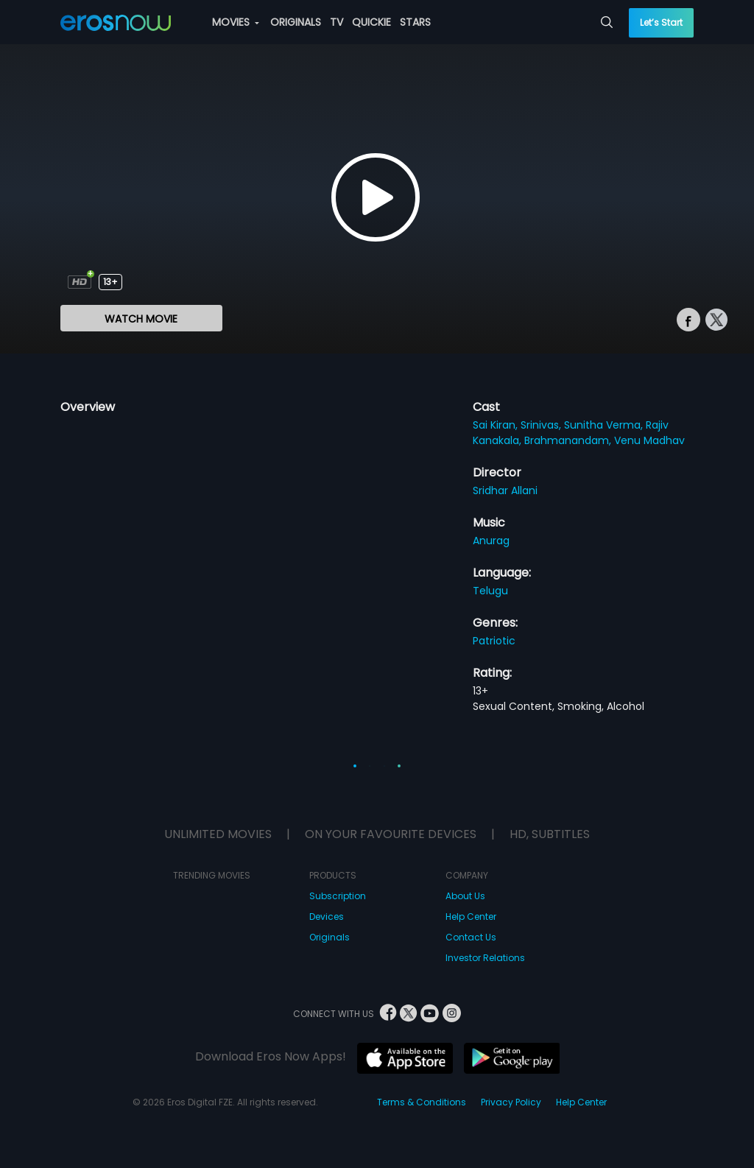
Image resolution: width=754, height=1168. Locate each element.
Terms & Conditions (421, 1102)
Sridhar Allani (505, 490)
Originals (329, 937)
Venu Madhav (649, 440)
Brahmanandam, (569, 440)
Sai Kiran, (497, 425)
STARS (415, 22)
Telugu (490, 590)
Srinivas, (542, 425)
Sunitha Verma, (605, 425)
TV (336, 22)
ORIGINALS (295, 22)
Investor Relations (485, 957)
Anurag (491, 540)
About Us (465, 896)
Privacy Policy (511, 1102)
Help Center (470, 916)
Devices (326, 916)
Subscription (337, 896)
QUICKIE (371, 22)
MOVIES (235, 22)
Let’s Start (661, 22)
